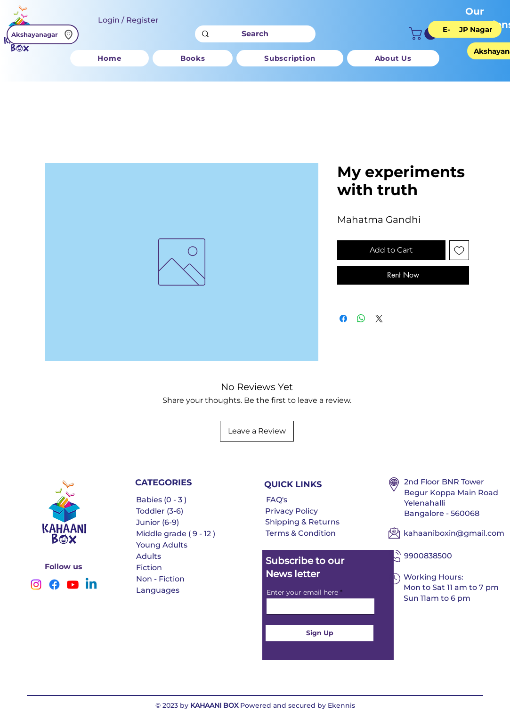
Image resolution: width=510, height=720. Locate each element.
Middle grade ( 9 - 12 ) (175, 533)
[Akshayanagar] (43, 34)
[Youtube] (73, 584)
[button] (424, 33)
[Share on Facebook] (343, 318)
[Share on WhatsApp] (361, 318)
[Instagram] (36, 584)
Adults (148, 556)
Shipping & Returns (302, 521)
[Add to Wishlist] (459, 250)
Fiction (149, 567)
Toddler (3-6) (159, 511)
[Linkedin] (91, 584)
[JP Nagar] (476, 29)
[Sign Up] (319, 633)
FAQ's (276, 499)
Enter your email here (302, 592)
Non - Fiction (160, 578)
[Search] (255, 34)
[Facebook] (54, 584)
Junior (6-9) (157, 522)
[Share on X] (379, 318)
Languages (157, 590)
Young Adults (161, 544)
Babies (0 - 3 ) (161, 499)
